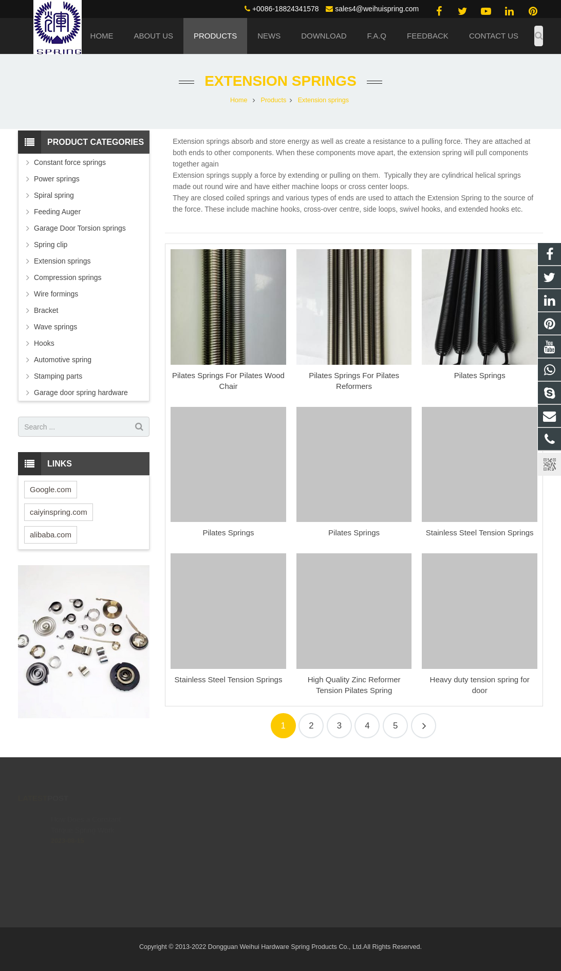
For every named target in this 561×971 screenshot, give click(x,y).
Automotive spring (62, 360)
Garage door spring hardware (81, 392)
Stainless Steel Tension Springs (480, 532)
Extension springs (280, 81)
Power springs (57, 179)
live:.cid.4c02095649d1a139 (339, 861)
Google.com (50, 489)
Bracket (46, 310)
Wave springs (55, 327)
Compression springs (68, 277)
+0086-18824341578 (285, 9)
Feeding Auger (57, 212)
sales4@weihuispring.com (377, 9)
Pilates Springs (480, 375)
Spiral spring (54, 195)
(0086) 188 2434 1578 (331, 816)
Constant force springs (70, 162)
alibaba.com (50, 534)
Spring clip (50, 244)
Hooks (44, 343)
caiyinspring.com (58, 512)
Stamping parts (58, 376)
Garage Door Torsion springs (80, 228)
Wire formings (56, 294)
